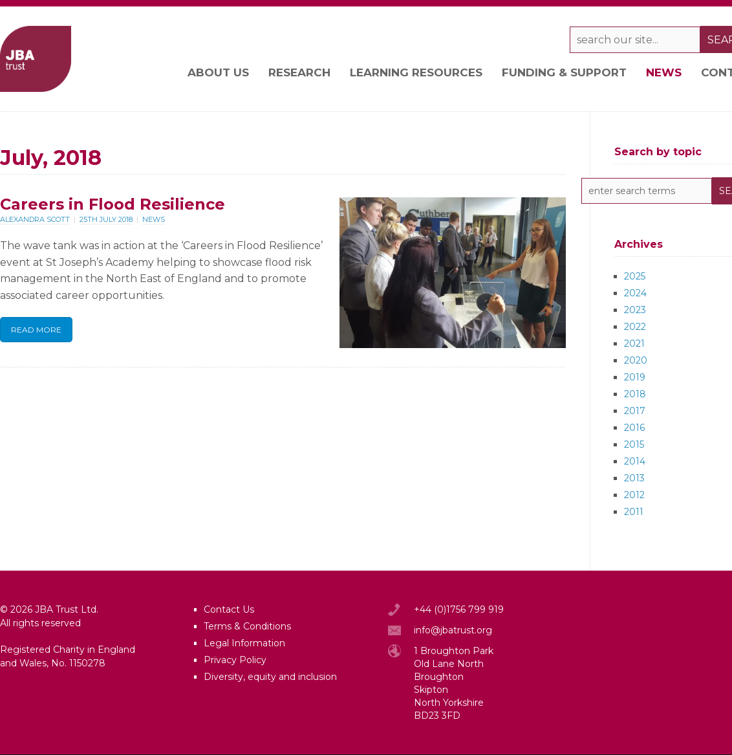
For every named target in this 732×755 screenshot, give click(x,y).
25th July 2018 (106, 219)
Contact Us (229, 609)
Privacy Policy (235, 660)
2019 (634, 377)
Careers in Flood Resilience (112, 204)
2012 (634, 495)
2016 (634, 427)
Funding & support (564, 72)
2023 (635, 310)
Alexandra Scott (35, 219)
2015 (634, 444)
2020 (635, 360)
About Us (218, 72)
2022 (635, 327)
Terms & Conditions (247, 626)
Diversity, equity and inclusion (270, 677)
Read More (36, 329)
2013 (634, 478)
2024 (635, 293)
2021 (634, 343)
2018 (635, 394)
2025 (634, 276)
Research (299, 72)
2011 (633, 512)
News (664, 72)
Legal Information (244, 643)
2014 (634, 461)
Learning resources (416, 72)
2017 (634, 411)
